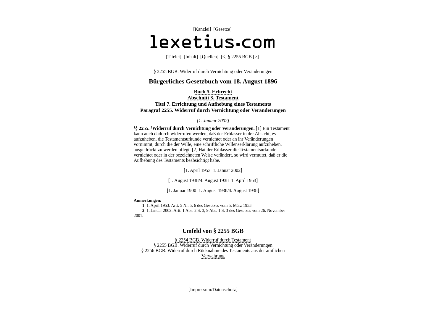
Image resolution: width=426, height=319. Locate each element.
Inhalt (190, 56)
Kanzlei (202, 29)
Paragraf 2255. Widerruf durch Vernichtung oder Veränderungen (213, 110)
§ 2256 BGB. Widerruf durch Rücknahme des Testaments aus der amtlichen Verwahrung (213, 253)
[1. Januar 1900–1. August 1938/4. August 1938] (213, 190)
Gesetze (222, 29)
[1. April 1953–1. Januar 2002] (213, 170)
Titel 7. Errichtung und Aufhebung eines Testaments (213, 104)
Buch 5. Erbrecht (213, 91)
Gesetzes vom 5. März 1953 (227, 205)
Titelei (174, 56)
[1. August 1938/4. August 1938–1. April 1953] (213, 180)
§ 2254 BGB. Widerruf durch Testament (213, 239)
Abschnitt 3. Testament (213, 98)
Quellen (209, 56)
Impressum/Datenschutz (213, 289)
